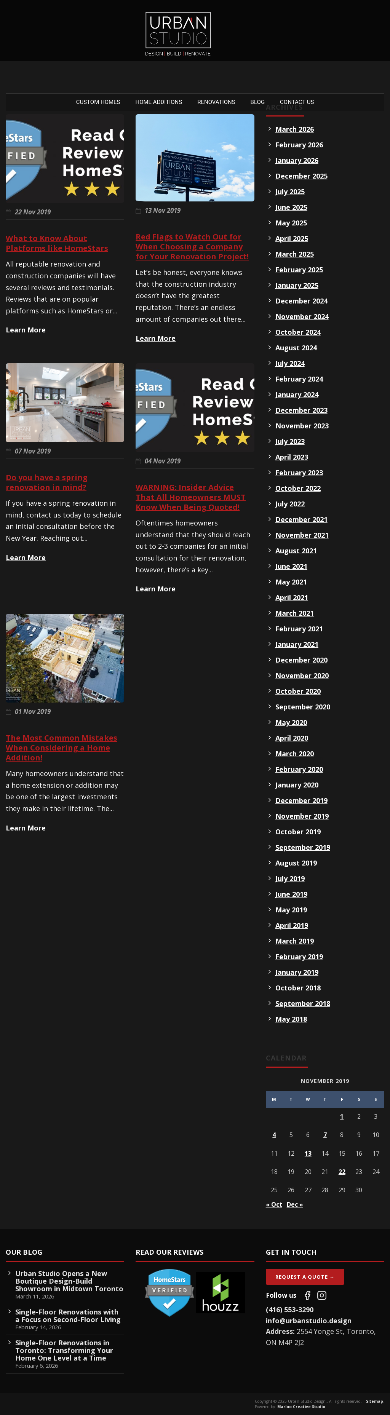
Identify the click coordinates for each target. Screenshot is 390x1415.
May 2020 (291, 722)
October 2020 (298, 691)
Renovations (216, 102)
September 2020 (302, 706)
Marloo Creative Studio (301, 1406)
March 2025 (294, 254)
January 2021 (296, 644)
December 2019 (301, 800)
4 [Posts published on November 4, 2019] (274, 1135)
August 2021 (296, 550)
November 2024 (302, 316)
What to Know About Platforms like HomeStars (57, 243)
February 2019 (299, 956)
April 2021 (291, 597)
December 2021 (301, 519)
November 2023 (302, 425)
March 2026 (294, 129)
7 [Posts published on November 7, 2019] (325, 1135)
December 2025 (301, 175)
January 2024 (296, 394)
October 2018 (298, 987)
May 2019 (291, 909)
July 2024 (290, 363)
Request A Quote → (305, 1276)
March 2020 (294, 753)
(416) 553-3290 (289, 1309)
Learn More (26, 329)
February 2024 (299, 378)
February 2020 (299, 769)
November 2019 (302, 816)
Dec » (295, 1204)
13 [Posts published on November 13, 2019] (308, 1153)
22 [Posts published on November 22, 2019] (342, 1171)
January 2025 (296, 285)
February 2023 (299, 472)
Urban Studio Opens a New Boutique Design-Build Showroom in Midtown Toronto (69, 1281)
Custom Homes (98, 102)
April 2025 (291, 238)
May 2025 (291, 222)
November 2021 (302, 535)
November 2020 (302, 675)
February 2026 (299, 144)
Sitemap (374, 1401)
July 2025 (290, 191)
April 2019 (291, 925)
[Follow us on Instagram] (322, 1295)
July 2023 (290, 441)
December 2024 (301, 300)
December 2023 (301, 410)
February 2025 (299, 269)
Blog (258, 102)
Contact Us (297, 102)
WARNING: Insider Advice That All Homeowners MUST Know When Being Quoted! (191, 497)
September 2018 (302, 1003)
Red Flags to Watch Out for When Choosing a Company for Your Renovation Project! (192, 247)
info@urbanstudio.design (309, 1320)
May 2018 (291, 1019)
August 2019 (296, 862)
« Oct (274, 1204)
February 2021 (299, 628)
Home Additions (159, 102)
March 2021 (294, 613)
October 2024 (298, 332)
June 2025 (291, 207)
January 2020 (296, 784)
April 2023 (291, 457)
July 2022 (290, 503)
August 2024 (296, 347)
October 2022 (298, 488)
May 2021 (291, 581)
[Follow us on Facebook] (307, 1295)
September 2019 (302, 847)
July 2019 (290, 878)
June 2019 (291, 894)
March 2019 (294, 940)
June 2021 (291, 566)
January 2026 (296, 160)
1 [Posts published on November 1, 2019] (342, 1116)
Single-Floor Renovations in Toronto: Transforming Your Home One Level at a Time (64, 1350)
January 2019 (296, 972)
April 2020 (291, 738)
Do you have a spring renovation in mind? (47, 482)
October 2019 (298, 831)
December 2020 (301, 659)
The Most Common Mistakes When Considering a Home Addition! (61, 748)
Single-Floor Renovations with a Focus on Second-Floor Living (68, 1315)
